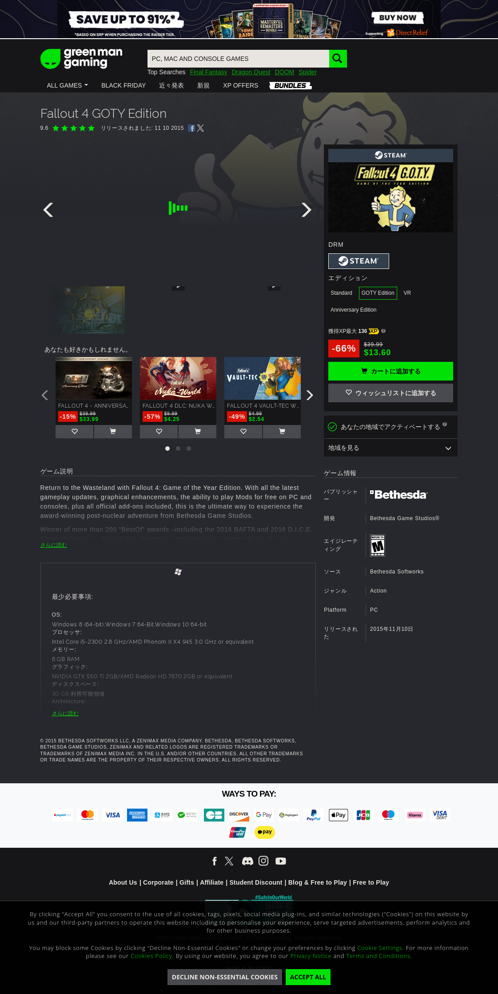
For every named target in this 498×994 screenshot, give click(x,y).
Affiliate (211, 882)
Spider (307, 72)
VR (407, 293)
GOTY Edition (378, 293)
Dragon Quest (250, 72)
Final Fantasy (208, 72)
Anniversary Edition (353, 310)
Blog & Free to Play (317, 882)
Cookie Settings (379, 948)
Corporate (158, 882)
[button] (67, 85)
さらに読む (53, 545)
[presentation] (49, 212)
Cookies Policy (151, 956)
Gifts (186, 882)
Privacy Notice (311, 956)
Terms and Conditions (378, 956)
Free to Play (371, 882)
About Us (123, 882)
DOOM (285, 72)
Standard (341, 293)
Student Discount (255, 882)
